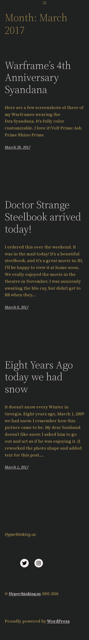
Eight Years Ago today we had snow (39, 377)
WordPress (58, 621)
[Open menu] (44, 3)
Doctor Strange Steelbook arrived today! (43, 217)
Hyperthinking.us (20, 534)
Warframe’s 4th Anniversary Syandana (38, 78)
